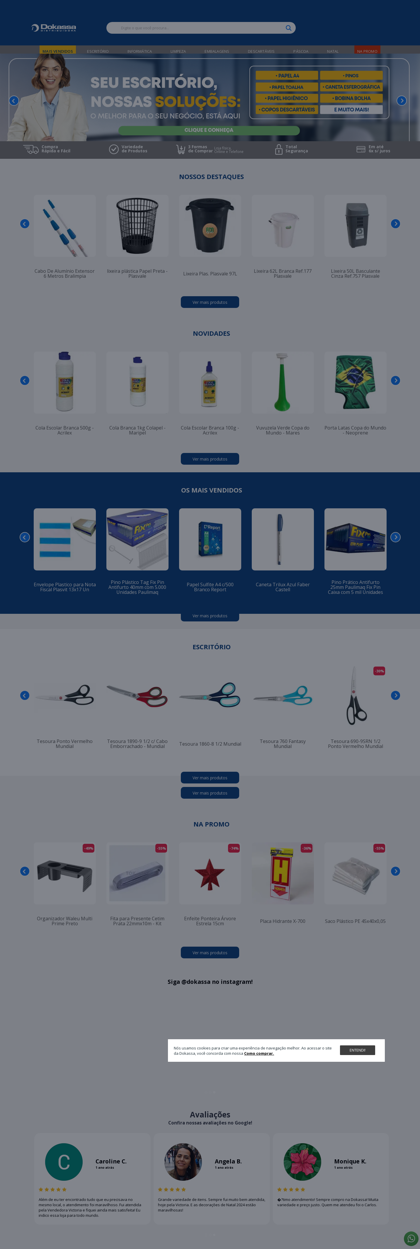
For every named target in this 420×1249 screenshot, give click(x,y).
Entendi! (357, 1050)
